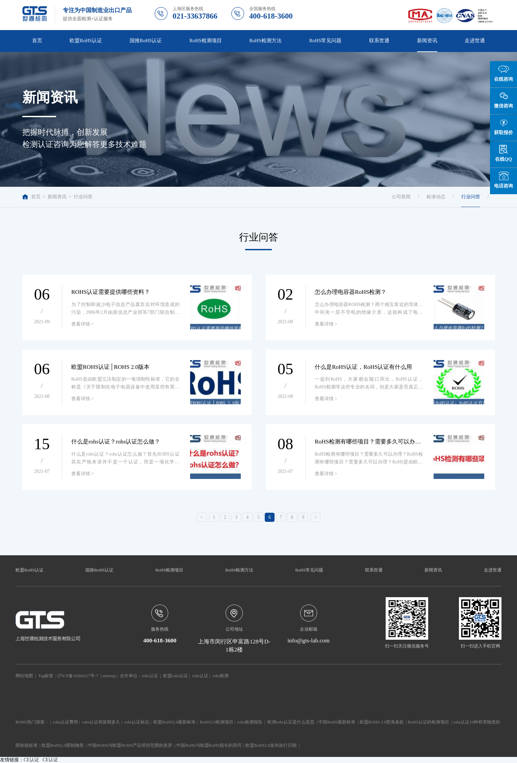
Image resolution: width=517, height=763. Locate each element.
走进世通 (475, 40)
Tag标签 (45, 675)
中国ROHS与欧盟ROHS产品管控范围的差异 (130, 745)
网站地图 (24, 675)
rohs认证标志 (136, 722)
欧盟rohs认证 (175, 675)
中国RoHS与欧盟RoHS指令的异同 (208, 745)
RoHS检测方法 (265, 40)
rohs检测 (220, 675)
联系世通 (379, 40)
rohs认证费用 (65, 722)
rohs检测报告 (249, 722)
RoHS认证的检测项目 (428, 722)
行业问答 (83, 196)
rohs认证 (150, 675)
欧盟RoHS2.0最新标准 (174, 722)
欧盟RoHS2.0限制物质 (63, 745)
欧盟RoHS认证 (86, 40)
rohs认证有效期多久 (101, 722)
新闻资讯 (427, 40)
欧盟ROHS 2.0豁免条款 (382, 722)
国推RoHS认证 (146, 40)
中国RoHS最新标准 (336, 722)
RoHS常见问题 (325, 40)
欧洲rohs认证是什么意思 (290, 722)
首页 (37, 40)
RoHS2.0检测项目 (216, 722)
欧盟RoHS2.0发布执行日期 (270, 745)
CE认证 (31, 759)
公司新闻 (401, 196)
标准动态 (435, 196)
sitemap (109, 675)
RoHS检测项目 (205, 40)
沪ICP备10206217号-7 (77, 675)
